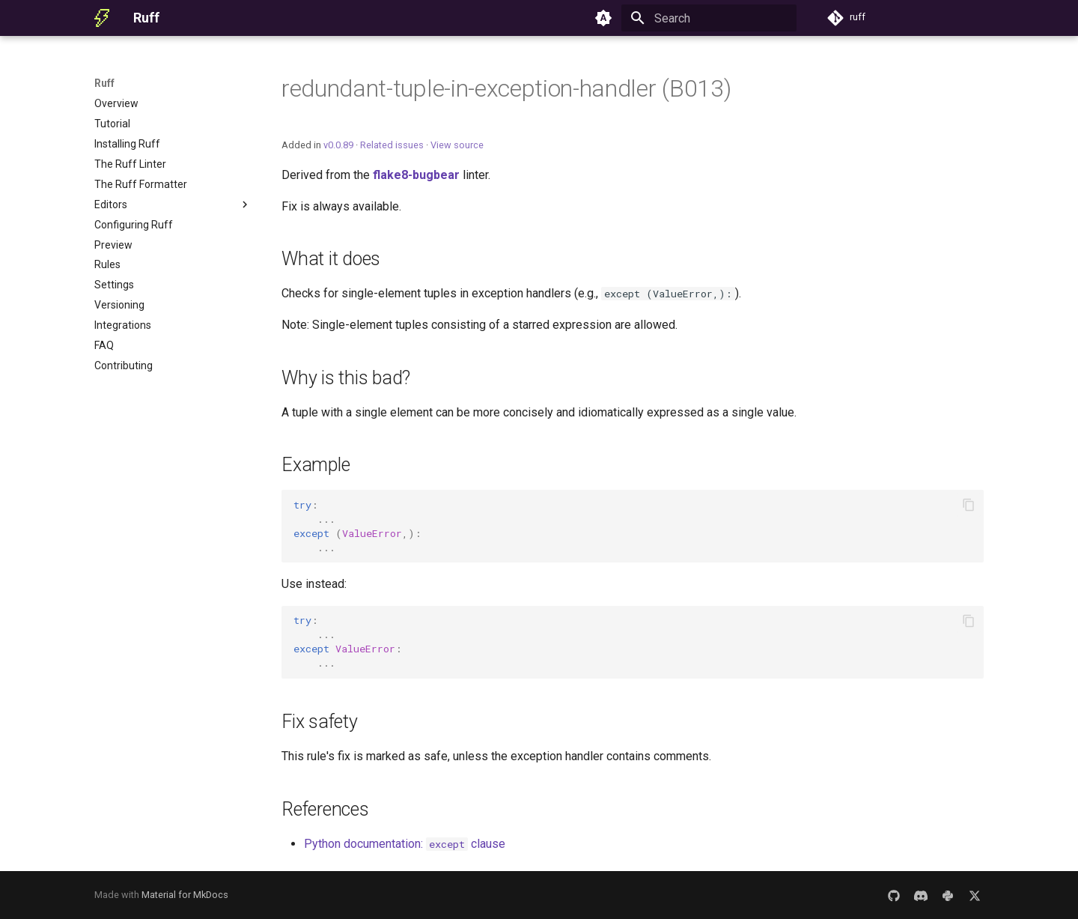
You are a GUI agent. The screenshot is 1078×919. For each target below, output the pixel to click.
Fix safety (319, 722)
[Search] (709, 17)
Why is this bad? (345, 378)
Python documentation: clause (404, 844)
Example (315, 465)
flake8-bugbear (416, 175)
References (325, 809)
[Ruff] (101, 18)
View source (457, 145)
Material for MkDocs (184, 894)
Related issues (392, 145)
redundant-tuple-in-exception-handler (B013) (506, 88)
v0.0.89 (338, 145)
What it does (330, 259)
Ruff (104, 83)
